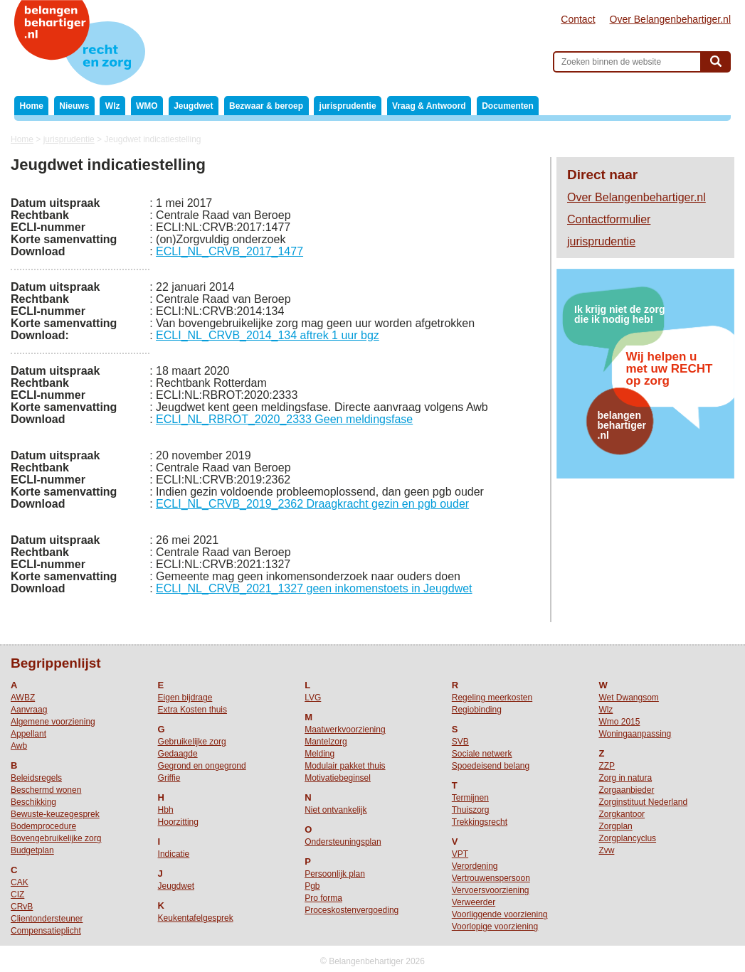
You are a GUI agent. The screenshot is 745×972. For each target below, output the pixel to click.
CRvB (22, 907)
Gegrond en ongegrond (202, 766)
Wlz (112, 106)
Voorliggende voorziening (500, 914)
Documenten (508, 106)
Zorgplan (615, 826)
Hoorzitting (178, 822)
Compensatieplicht (46, 931)
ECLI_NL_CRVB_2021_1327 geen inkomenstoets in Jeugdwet (314, 588)
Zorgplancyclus (627, 838)
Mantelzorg (326, 742)
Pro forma (323, 898)
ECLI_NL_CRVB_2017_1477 (229, 251)
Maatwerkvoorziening (345, 730)
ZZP (606, 766)
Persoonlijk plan (335, 874)
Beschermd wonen (46, 790)
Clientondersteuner (47, 919)
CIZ (17, 894)
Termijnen (470, 798)
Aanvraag (29, 710)
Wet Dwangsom (628, 698)
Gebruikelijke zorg (192, 742)
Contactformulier (608, 219)
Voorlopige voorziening (495, 926)
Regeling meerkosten (492, 698)
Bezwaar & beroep (266, 106)
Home (31, 106)
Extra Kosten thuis (192, 710)
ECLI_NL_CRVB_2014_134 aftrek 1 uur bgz (267, 335)
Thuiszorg (471, 810)
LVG (313, 698)
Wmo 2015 (619, 722)
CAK (19, 882)
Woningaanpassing (634, 734)
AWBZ (23, 698)
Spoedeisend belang (490, 766)
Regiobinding (477, 710)
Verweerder (473, 902)
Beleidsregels (36, 778)
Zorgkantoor (621, 814)
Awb (19, 746)
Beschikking (33, 802)
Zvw (606, 850)
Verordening (475, 866)
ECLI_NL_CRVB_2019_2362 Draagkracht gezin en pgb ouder (312, 504)
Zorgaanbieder (626, 790)
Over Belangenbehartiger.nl (670, 19)
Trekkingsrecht (479, 822)
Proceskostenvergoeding (351, 910)
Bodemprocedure (43, 826)
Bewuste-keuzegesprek (55, 814)
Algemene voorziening (53, 722)
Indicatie (174, 854)
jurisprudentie (347, 106)
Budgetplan (32, 850)
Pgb (312, 886)
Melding (319, 754)
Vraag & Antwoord (429, 106)
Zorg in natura (625, 778)
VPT (460, 854)
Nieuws (74, 106)
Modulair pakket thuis (345, 766)
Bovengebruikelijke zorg (56, 838)
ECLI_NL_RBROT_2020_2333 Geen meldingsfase (284, 419)
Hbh (166, 810)
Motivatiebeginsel (338, 778)
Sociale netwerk (482, 754)
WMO (147, 106)
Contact (578, 19)
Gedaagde (178, 754)
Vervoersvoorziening (490, 890)
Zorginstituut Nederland (642, 802)
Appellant (28, 734)
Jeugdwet (193, 106)
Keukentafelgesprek (195, 918)
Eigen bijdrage (185, 698)
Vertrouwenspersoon (491, 878)
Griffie (169, 778)
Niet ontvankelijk (335, 810)
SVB (460, 742)
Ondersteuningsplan (343, 842)
